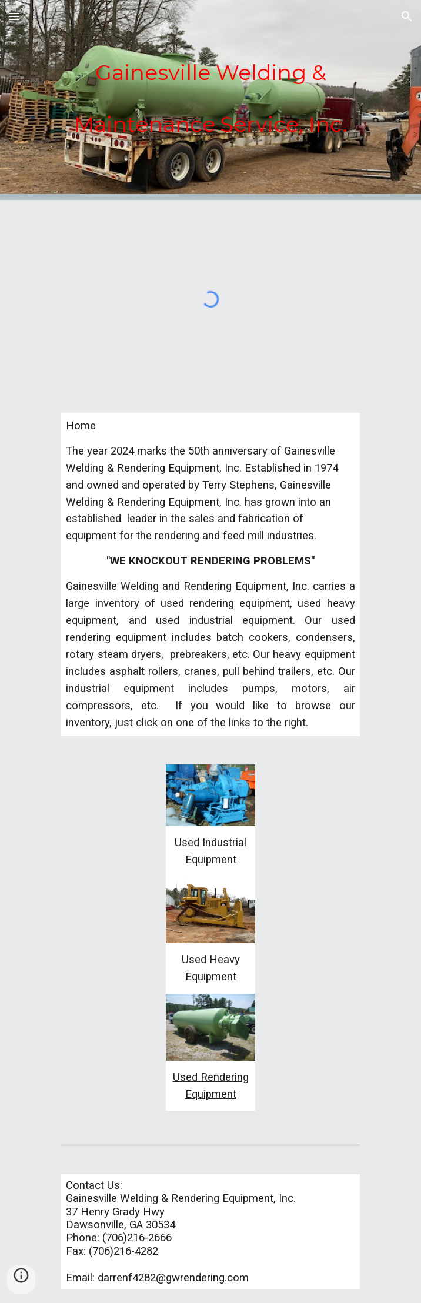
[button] (14, 16)
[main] (210, 92)
